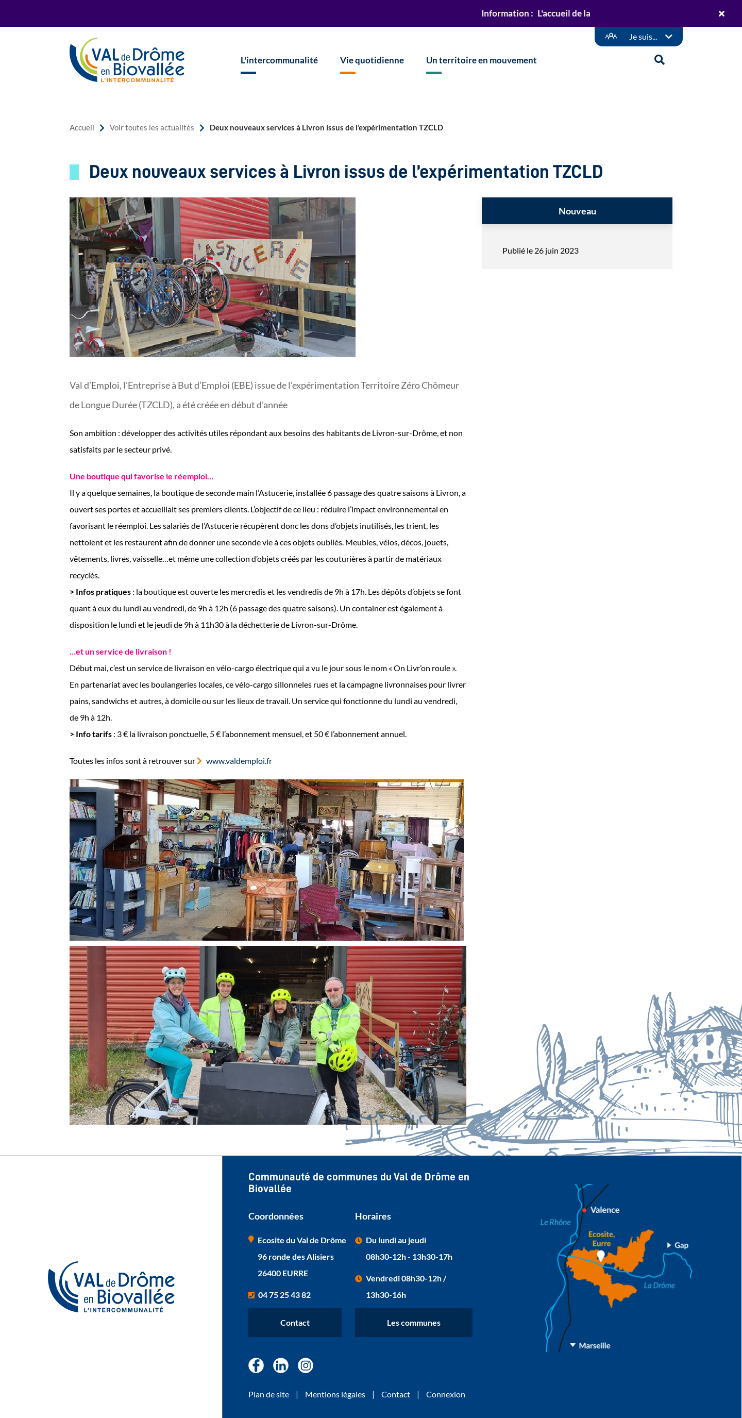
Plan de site (268, 1394)
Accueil (82, 127)
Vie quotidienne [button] (372, 60)
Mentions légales (335, 1394)
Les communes (414, 1322)
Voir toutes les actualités (152, 127)
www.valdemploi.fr (239, 760)
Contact (295, 1322)
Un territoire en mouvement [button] (481, 60)
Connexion (445, 1394)
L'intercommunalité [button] (279, 60)
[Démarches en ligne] (639, 36)
